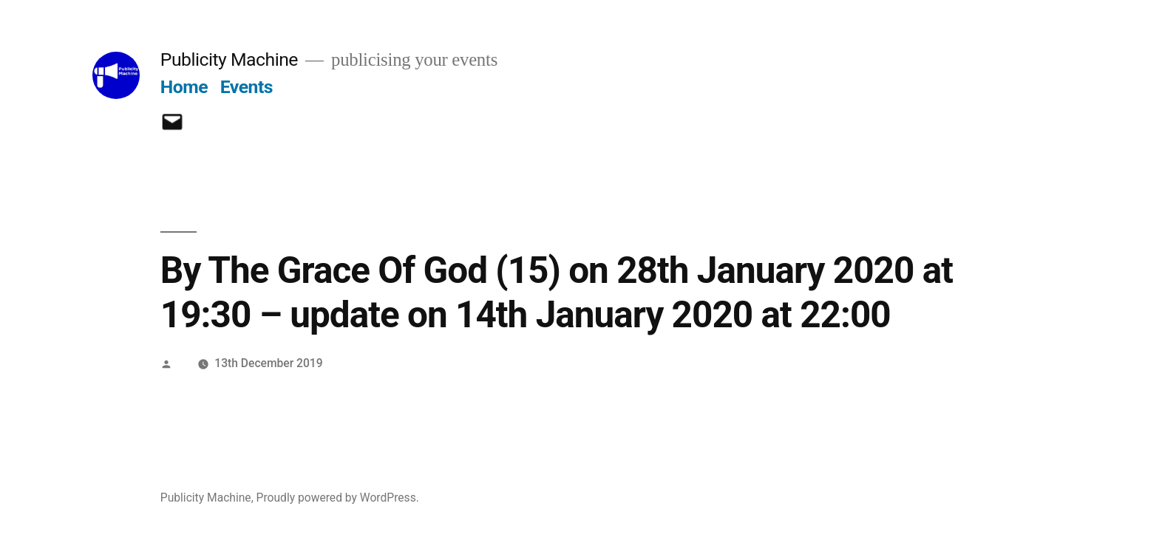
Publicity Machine (229, 59)
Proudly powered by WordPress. (337, 498)
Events (246, 87)
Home (184, 87)
